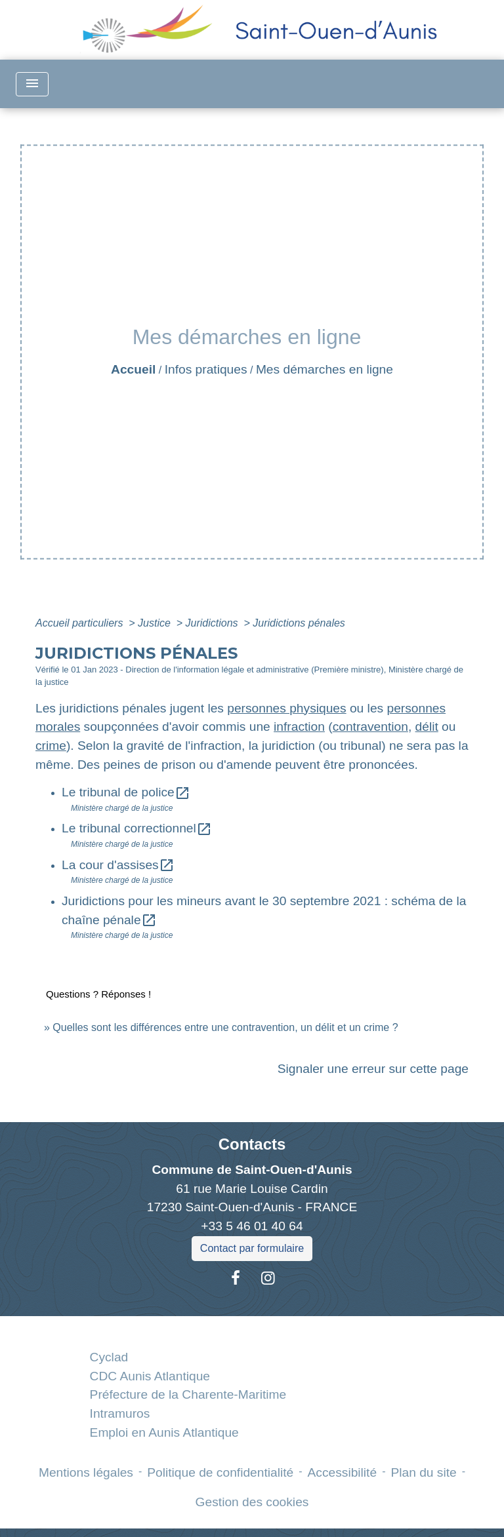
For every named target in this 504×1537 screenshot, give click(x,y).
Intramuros (120, 1413)
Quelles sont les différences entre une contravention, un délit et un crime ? (225, 1027)
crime (50, 745)
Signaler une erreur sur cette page (373, 1069)
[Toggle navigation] (32, 84)
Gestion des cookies (252, 1502)
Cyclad (109, 1357)
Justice (155, 623)
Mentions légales (86, 1472)
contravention (370, 726)
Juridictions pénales (299, 623)
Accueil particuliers (80, 623)
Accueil (133, 369)
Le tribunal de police (126, 792)
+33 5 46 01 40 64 (252, 1226)
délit (426, 726)
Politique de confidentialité (220, 1472)
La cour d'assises (118, 865)
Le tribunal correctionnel (137, 828)
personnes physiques (286, 708)
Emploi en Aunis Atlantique (164, 1432)
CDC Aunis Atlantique (150, 1376)
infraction (299, 726)
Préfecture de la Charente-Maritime (188, 1394)
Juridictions (213, 623)
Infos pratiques (206, 369)
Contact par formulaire (252, 1248)
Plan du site (423, 1472)
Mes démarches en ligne (324, 369)
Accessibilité (342, 1472)
